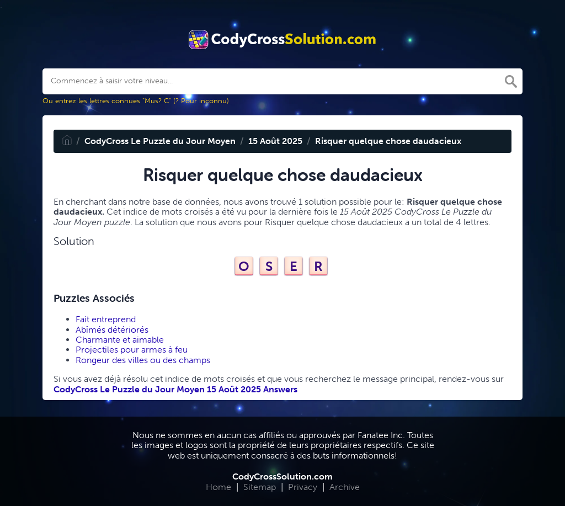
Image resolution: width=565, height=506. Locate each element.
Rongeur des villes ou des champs (143, 360)
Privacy (302, 487)
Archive (344, 487)
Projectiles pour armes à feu (132, 349)
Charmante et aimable (120, 339)
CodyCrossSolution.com (282, 476)
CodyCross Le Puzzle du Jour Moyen (160, 141)
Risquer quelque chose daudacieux (388, 141)
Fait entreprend (106, 319)
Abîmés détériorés (112, 329)
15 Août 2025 (275, 141)
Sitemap (259, 487)
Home (218, 487)
